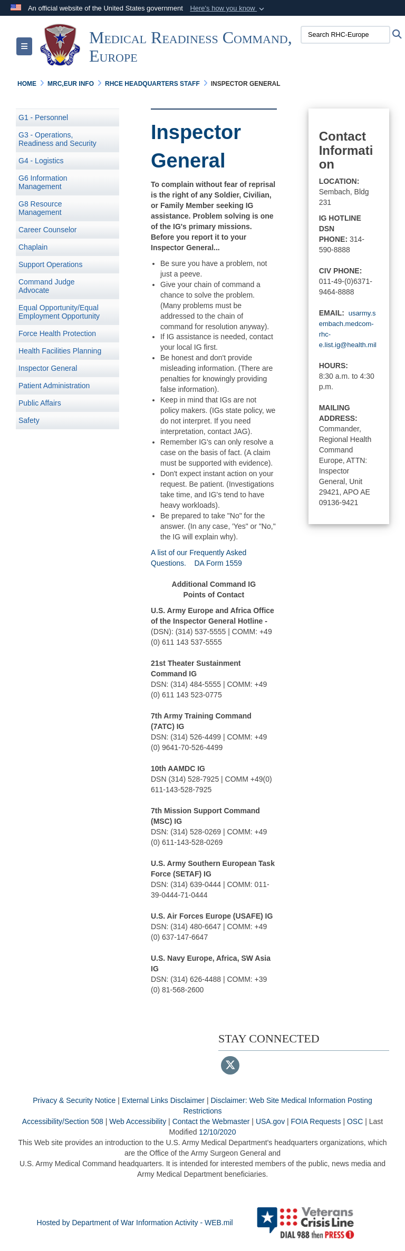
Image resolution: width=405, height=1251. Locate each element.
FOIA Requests (316, 1121)
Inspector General (47, 368)
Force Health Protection (57, 333)
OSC (355, 1121)
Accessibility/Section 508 (62, 1121)
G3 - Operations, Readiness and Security (57, 139)
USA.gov (270, 1121)
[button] (228, 8)
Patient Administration (54, 385)
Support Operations (50, 264)
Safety (29, 420)
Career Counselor (47, 229)
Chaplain (32, 247)
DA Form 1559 (218, 563)
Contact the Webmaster (211, 1121)
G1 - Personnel (43, 117)
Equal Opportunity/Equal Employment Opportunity (59, 311)
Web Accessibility (137, 1121)
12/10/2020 (217, 1132)
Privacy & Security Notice (74, 1100)
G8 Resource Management (40, 208)
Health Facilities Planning (59, 351)
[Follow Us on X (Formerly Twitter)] (230, 1066)
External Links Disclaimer (163, 1100)
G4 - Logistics (41, 160)
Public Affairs (39, 403)
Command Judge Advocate (46, 286)
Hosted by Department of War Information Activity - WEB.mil (135, 1222)
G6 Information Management (43, 182)
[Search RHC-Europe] (345, 35)
